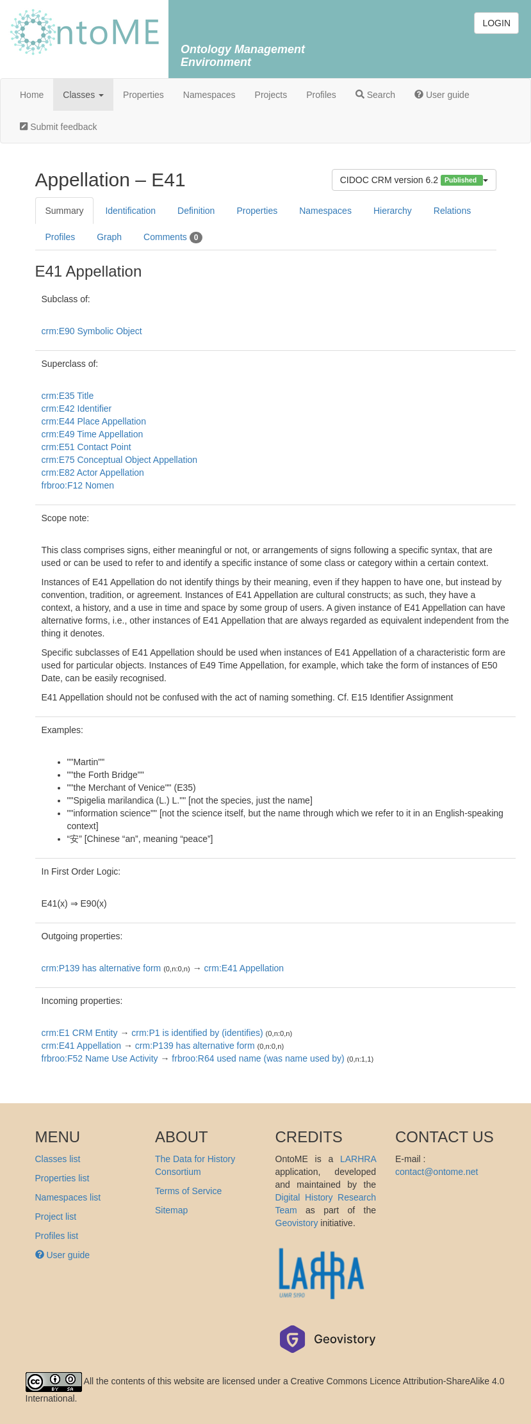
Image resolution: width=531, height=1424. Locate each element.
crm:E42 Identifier (77, 408)
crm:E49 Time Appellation (92, 434)
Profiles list (57, 1236)
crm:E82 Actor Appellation (93, 472)
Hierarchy (392, 211)
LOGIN (496, 23)
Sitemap (171, 1210)
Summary (64, 211)
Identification (130, 211)
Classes (83, 95)
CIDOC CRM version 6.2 (414, 180)
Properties (143, 95)
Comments (172, 237)
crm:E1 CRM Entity (80, 1033)
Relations (452, 211)
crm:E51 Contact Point (86, 447)
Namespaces (209, 95)
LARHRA (358, 1159)
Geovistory (296, 1223)
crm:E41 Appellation (244, 968)
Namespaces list (68, 1197)
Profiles (321, 95)
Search (375, 95)
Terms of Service (188, 1191)
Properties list (62, 1178)
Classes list (58, 1159)
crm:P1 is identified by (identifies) (197, 1033)
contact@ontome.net (436, 1172)
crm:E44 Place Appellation (94, 421)
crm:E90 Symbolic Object (92, 331)
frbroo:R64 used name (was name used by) (258, 1058)
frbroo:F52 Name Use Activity (100, 1058)
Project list (56, 1216)
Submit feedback (58, 127)
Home (32, 95)
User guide (442, 95)
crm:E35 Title (68, 396)
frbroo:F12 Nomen (78, 485)
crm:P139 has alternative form (101, 968)
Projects (271, 95)
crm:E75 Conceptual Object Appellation (120, 460)
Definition (196, 211)
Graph (109, 237)
